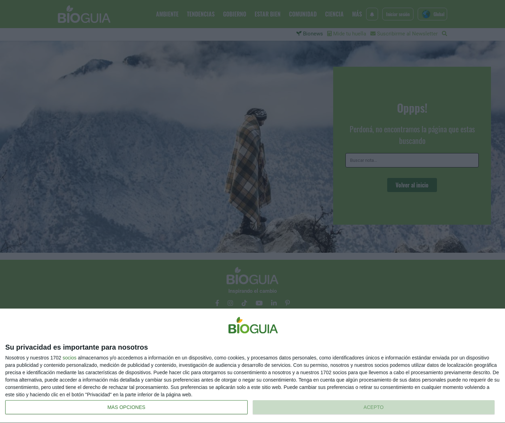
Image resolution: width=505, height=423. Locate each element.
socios (69, 357)
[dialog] (252, 366)
